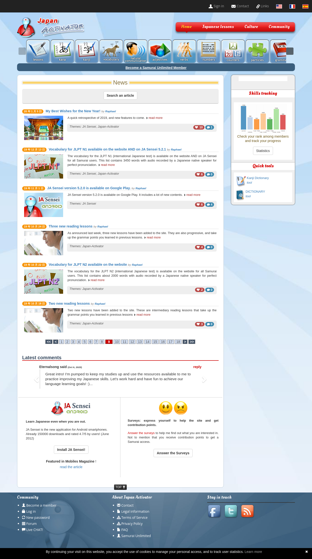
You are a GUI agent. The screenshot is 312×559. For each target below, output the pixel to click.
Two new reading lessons (69, 303)
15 (155, 342)
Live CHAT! (34, 529)
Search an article (120, 95)
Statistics (263, 151)
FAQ (124, 529)
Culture (251, 27)
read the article (71, 467)
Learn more (253, 552)
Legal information (135, 511)
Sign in (216, 6)
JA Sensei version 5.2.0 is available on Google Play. (89, 188)
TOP (120, 487)
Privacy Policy (132, 523)
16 (163, 342)
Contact (240, 6)
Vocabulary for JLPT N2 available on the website (88, 264)
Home (186, 27)
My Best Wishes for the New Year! (73, 111)
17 (171, 342)
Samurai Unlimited (136, 535)
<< (49, 342)
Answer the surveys (141, 433)
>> (192, 342)
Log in (31, 511)
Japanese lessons (218, 27)
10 (117, 342)
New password (38, 517)
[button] (37, 379)
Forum (31, 523)
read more (156, 118)
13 (140, 342)
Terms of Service (134, 517)
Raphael (110, 111)
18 (178, 342)
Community (279, 27)
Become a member (41, 505)
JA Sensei (89, 126)
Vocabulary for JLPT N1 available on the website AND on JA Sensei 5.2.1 (107, 149)
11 (125, 342)
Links (262, 6)
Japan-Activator (108, 126)
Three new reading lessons (71, 226)
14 (148, 342)
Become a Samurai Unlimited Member (156, 68)
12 (132, 342)
